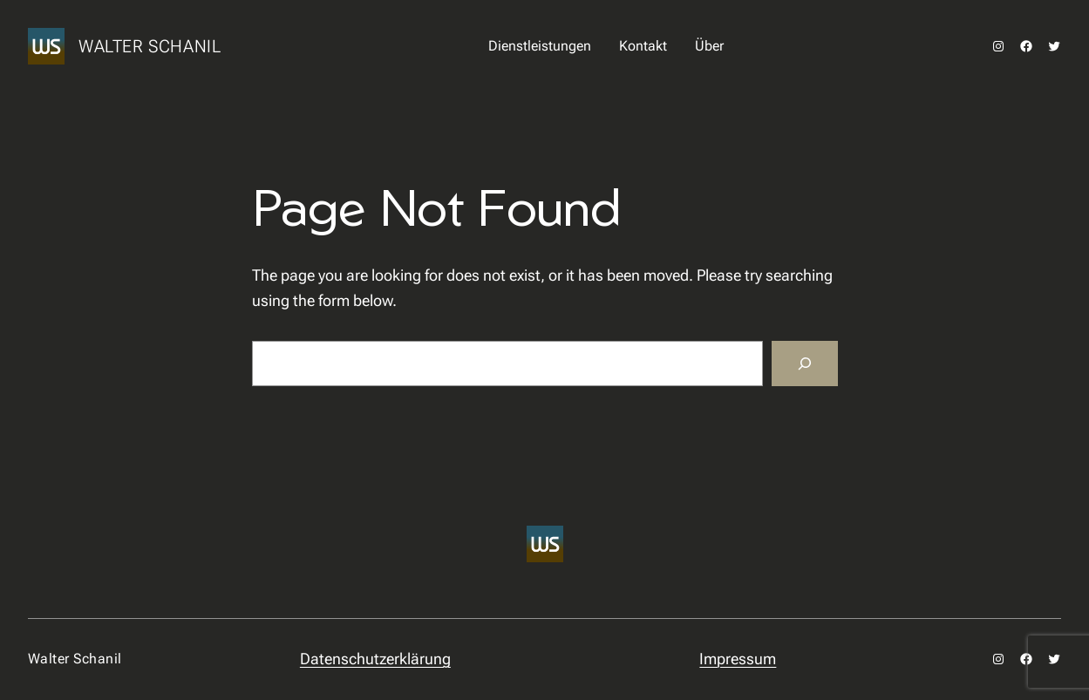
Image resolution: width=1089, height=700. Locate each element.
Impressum (737, 658)
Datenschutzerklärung (375, 658)
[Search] (805, 363)
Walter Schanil (149, 46)
